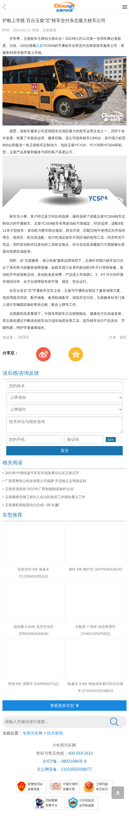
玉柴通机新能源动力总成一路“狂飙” (32, 505)
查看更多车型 (64, 705)
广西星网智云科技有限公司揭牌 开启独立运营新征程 (45, 481)
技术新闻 (55, 733)
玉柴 (39, 46)
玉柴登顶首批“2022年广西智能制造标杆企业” (39, 489)
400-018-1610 (80, 753)
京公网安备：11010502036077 (64, 769)
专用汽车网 (32, 733)
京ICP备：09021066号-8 (64, 761)
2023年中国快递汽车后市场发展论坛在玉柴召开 (42, 473)
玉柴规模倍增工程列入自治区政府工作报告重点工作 (45, 497)
